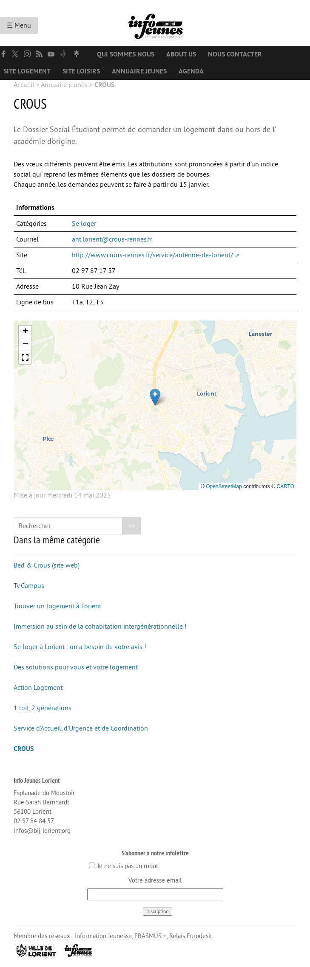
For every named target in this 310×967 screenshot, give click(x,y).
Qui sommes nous (125, 54)
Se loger (84, 224)
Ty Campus (29, 586)
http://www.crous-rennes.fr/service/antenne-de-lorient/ (152, 255)
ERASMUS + (150, 936)
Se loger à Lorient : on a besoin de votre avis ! (80, 647)
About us (181, 54)
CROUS (24, 749)
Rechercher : (36, 526)
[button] (155, 397)
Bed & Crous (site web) (47, 565)
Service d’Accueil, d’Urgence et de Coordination (81, 728)
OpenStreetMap (224, 486)
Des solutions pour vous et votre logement (76, 667)
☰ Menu (19, 25)
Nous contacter (235, 54)
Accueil (24, 85)
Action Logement (38, 688)
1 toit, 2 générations (42, 708)
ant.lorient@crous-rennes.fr (112, 239)
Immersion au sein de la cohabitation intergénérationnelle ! (100, 626)
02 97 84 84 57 (34, 821)
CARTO (285, 486)
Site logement (27, 71)
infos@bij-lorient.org (42, 831)
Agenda (191, 71)
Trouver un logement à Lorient (57, 606)
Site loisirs (81, 71)
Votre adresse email (155, 880)
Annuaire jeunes (139, 71)
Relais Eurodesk (190, 936)
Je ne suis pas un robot (123, 866)
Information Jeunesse (103, 936)
